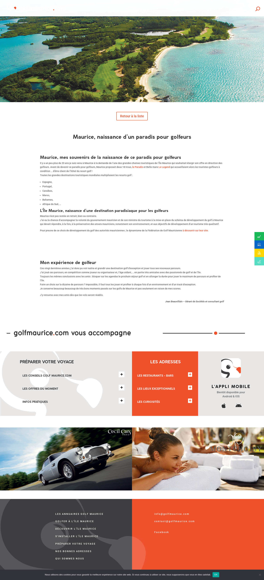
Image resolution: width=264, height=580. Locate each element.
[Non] (259, 574)
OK (216, 574)
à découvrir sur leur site (195, 230)
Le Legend (164, 167)
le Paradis (137, 167)
